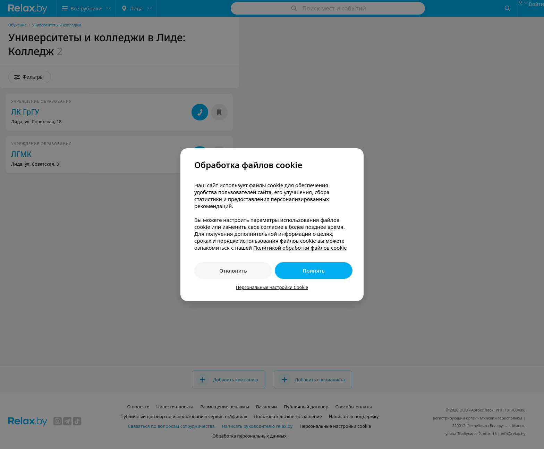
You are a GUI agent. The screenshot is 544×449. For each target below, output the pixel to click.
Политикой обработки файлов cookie (300, 247)
